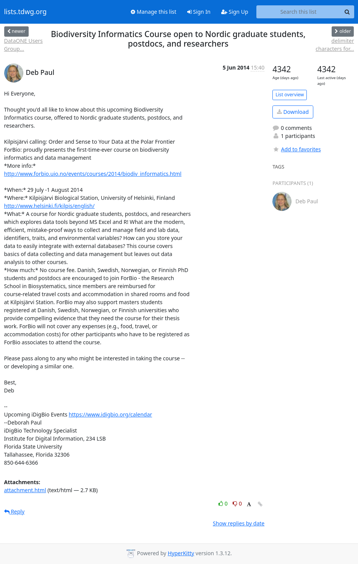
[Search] (347, 11)
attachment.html (25, 490)
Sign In (199, 11)
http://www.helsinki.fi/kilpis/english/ (49, 205)
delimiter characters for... (335, 44)
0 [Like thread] (224, 503)
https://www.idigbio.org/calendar (110, 414)
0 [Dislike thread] (237, 503)
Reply (14, 511)
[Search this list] (298, 11)
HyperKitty (181, 553)
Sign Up (234, 11)
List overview (289, 94)
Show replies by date (238, 523)
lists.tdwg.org (25, 11)
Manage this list (154, 11)
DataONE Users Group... (23, 44)
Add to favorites (296, 149)
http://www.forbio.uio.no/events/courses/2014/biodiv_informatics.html (92, 173)
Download (293, 111)
